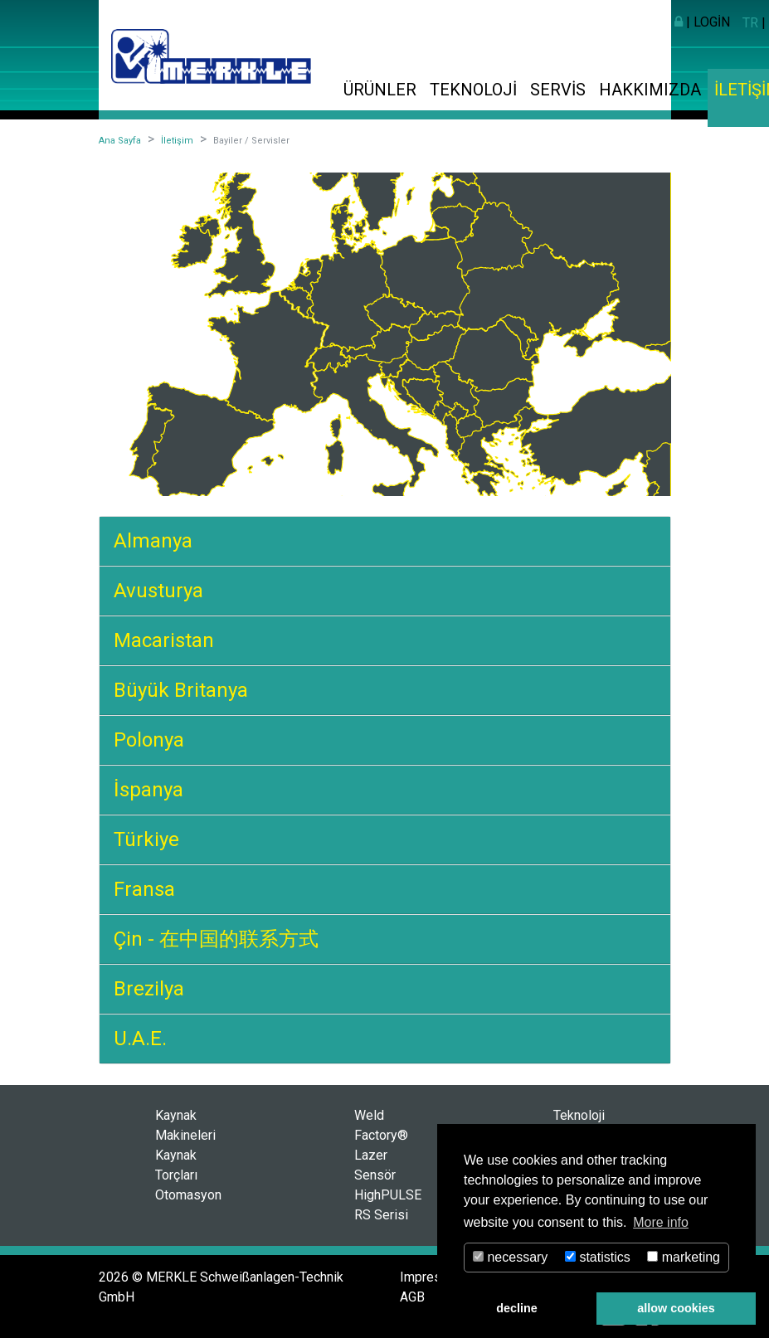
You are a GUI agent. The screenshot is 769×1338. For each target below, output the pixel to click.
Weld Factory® (381, 1125)
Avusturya (158, 590)
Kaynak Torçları (176, 1165)
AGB (412, 1297)
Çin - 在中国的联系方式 (216, 939)
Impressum (433, 1277)
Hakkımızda (650, 90)
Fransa (144, 889)
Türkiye (146, 839)
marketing (683, 1257)
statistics (597, 1257)
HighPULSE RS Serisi (387, 1205)
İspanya (148, 789)
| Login (702, 22)
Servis (558, 90)
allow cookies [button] (676, 1308)
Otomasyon (188, 1195)
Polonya (149, 740)
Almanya (153, 540)
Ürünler (379, 90)
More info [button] (661, 1222)
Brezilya (149, 988)
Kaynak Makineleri (185, 1125)
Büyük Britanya (181, 690)
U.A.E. (140, 1038)
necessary (510, 1257)
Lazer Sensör (375, 1165)
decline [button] (517, 1308)
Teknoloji (473, 90)
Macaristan (164, 640)
